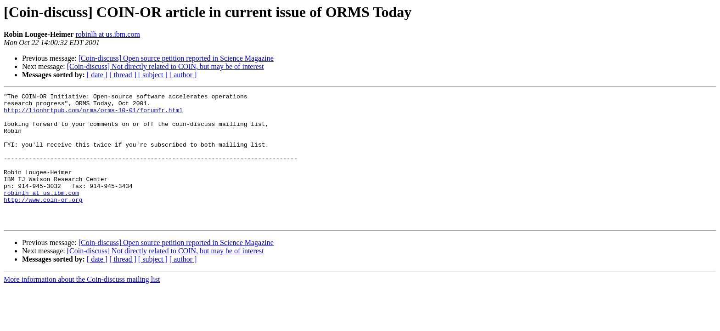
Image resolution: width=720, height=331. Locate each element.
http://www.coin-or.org (43, 221)
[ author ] (183, 75)
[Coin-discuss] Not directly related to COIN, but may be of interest (165, 66)
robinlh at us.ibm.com (107, 34)
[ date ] (97, 75)
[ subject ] (153, 75)
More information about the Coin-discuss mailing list (82, 305)
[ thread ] (122, 75)
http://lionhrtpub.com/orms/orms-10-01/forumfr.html (93, 114)
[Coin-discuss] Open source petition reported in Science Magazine (176, 58)
